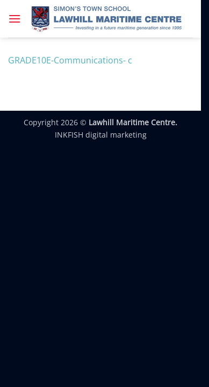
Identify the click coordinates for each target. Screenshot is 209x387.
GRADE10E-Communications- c (70, 60)
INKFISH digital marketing (101, 135)
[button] (14, 18)
